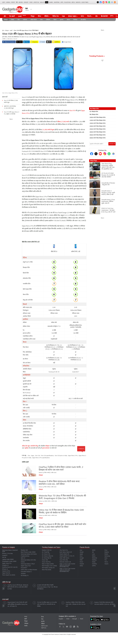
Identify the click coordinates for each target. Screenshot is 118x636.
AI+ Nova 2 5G (46, 554)
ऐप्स (18, 19)
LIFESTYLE (36, 2)
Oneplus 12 (5, 565)
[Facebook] (91, 153)
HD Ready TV (24, 575)
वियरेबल (75, 19)
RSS (25, 616)
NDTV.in (43, 628)
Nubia (93, 562)
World (8, 2)
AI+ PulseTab (45, 552)
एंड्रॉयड (26, 448)
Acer (81, 550)
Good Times (84, 2)
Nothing (94, 560)
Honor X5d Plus (46, 562)
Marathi (78, 2)
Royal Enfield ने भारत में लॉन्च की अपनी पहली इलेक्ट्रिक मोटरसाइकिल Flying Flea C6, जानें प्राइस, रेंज (17, 604)
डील (96, 16)
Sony (106, 558)
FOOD (31, 2)
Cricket (26, 2)
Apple (81, 554)
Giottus (23, 562)
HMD (81, 560)
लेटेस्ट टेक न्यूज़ (26, 446)
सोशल (68, 19)
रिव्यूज (33, 16)
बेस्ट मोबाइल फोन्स (94, 114)
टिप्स (41, 19)
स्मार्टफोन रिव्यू (34, 446)
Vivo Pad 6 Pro (64, 550)
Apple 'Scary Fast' (26, 565)
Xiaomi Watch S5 (64, 554)
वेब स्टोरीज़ (83, 19)
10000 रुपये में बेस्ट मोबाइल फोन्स (97, 117)
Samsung (107, 556)
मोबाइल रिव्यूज (93, 160)
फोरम (82, 16)
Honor (81, 562)
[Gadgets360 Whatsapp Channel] (109, 153)
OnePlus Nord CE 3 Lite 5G (9, 567)
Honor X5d (45, 560)
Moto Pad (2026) (46, 569)
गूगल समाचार (45, 448)
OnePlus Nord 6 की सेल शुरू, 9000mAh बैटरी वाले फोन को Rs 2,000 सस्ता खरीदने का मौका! (18, 587)
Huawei (82, 563)
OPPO (94, 565)
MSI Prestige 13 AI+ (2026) (49, 565)
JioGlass (23, 573)
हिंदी (17, 2)
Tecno (106, 562)
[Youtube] (100, 153)
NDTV (3, 2)
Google (82, 558)
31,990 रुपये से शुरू (48, 130)
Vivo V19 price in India (61, 455)
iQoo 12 (23, 558)
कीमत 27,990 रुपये (63, 122)
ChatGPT (4, 555)
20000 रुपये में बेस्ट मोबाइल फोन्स (97, 126)
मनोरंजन (25, 19)
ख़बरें (11, 30)
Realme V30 (24, 550)
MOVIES (21, 2)
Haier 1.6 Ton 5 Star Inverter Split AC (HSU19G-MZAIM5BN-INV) (67, 570)
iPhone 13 (5, 569)
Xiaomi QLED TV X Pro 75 (67, 556)
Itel (93, 552)
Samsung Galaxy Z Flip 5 (28, 563)
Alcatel (81, 552)
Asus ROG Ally (64, 560)
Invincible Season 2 (26, 571)
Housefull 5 (24, 567)
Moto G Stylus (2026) (48, 563)
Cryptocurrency (25, 556)
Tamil (81, 618)
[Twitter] (96, 153)
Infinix (81, 565)
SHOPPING (56, 2)
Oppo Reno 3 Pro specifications (41, 457)
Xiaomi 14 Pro (6, 571)
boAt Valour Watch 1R (66, 552)
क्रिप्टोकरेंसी (104, 16)
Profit (13, 2)
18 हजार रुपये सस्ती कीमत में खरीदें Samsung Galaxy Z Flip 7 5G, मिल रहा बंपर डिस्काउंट (47, 587)
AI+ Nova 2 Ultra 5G (47, 556)
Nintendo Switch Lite (65, 562)
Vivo (29, 455)
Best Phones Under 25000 (28, 552)
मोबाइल (6, 19)
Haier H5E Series (64, 558)
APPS (62, 2)
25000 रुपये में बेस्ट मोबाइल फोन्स (97, 129)
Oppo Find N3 (6, 573)
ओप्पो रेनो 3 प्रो (75, 251)
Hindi (67, 618)
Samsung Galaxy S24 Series (29, 554)
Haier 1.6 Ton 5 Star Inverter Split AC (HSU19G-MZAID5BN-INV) (67, 565)
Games (51, 2)
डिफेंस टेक (56, 16)
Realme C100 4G (46, 550)
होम (5, 16)
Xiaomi (106, 563)
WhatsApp (74, 626)
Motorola (94, 558)
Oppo (32, 455)
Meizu (93, 556)
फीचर (39, 16)
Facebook (60, 626)
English (61, 618)
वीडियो (46, 16)
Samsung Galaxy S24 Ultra (28, 560)
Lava (93, 554)
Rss (78, 626)
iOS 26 (4, 557)
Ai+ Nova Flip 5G (46, 558)
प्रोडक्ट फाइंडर (72, 16)
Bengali (74, 618)
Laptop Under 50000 (8, 559)
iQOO (93, 550)
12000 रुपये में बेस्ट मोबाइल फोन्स (97, 120)
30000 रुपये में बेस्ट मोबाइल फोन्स (97, 132)
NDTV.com (44, 626)
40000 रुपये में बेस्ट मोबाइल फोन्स (97, 138)
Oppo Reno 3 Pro (73, 455)
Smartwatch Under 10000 (9, 561)
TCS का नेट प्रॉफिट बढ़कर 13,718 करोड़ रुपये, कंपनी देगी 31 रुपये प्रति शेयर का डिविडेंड (47, 604)
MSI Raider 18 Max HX (48, 567)
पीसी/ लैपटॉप (34, 19)
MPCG (73, 2)
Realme (107, 552)
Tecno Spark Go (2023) (8, 575)
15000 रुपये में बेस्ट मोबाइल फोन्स (97, 123)
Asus (81, 556)
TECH (46, 2)
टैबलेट (12, 19)
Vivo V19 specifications (47, 455)
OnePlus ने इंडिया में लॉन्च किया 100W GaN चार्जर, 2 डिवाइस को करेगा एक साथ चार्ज (75, 604)
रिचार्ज (89, 16)
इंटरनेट (61, 19)
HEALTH (42, 2)
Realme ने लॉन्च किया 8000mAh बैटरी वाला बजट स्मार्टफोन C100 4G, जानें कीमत (104, 603)
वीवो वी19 (54, 251)
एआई (22, 16)
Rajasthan (67, 2)
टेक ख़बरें (12, 16)
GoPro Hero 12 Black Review (29, 569)
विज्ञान (55, 19)
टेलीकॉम (48, 19)
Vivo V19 (72, 110)
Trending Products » (97, 56)
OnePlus (94, 563)
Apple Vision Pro (6, 563)
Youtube (67, 626)
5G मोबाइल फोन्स (94, 111)
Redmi (106, 554)
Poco (106, 550)
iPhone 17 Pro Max (7, 553)
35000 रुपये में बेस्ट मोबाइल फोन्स (97, 135)
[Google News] (113, 153)
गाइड (63, 16)
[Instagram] (104, 153)
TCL (106, 560)
